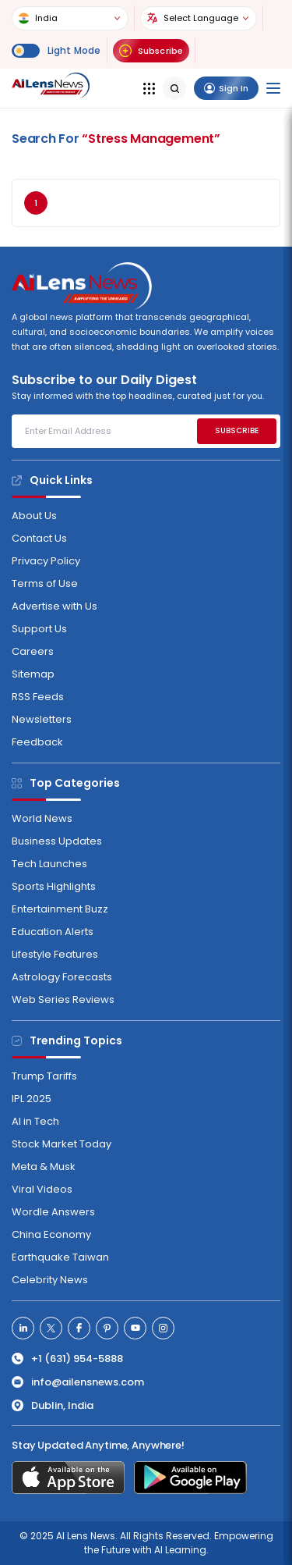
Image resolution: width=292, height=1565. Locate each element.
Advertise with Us (54, 606)
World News (42, 818)
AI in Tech (35, 1121)
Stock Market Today (61, 1143)
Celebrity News (50, 1279)
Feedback (37, 741)
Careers (33, 651)
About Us (34, 515)
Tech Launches (49, 863)
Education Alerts (52, 931)
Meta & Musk (44, 1166)
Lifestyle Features (55, 954)
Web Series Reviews (63, 999)
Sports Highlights (54, 886)
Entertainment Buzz (60, 909)
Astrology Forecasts (62, 976)
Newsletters (42, 719)
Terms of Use (45, 583)
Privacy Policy (46, 560)
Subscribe (151, 50)
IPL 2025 (31, 1098)
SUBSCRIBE (237, 430)
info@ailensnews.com (78, 1382)
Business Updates (57, 841)
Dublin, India (52, 1405)
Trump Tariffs (44, 1076)
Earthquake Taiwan (60, 1257)
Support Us (39, 628)
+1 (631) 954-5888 (67, 1358)
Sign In (226, 88)
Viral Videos (42, 1189)
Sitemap (33, 674)
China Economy (51, 1234)
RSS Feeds (38, 696)
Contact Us (39, 538)
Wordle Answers (53, 1211)
